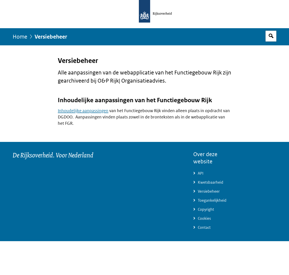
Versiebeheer (209, 191)
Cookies (204, 218)
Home (20, 37)
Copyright (206, 209)
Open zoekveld (271, 36)
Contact (204, 227)
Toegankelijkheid (212, 200)
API (200, 173)
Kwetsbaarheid (210, 182)
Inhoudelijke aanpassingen (83, 110)
